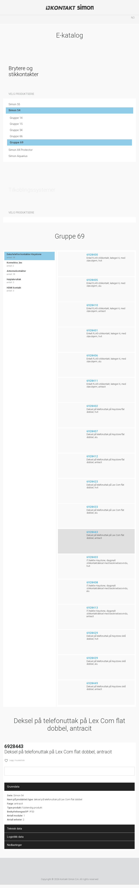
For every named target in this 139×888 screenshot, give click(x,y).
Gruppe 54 (16, 130)
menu (6, 19)
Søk (48, 19)
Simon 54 (14, 110)
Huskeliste (90, 19)
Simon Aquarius (18, 156)
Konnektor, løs (29, 264)
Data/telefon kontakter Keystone (29, 256)
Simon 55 (14, 104)
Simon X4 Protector (21, 150)
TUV (73, 868)
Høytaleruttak (29, 281)
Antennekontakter (29, 273)
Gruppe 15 (16, 124)
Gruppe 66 (16, 136)
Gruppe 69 (16, 142)
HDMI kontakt (29, 289)
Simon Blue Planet (84, 868)
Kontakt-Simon (69, 7)
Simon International (58, 868)
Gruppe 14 (16, 118)
